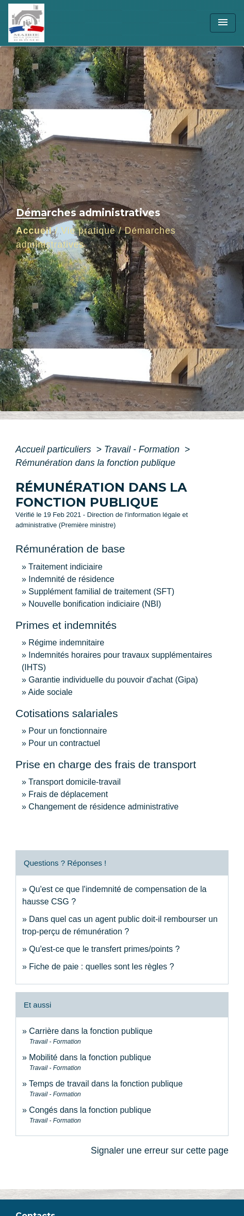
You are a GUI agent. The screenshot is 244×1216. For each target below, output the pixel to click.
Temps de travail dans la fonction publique (106, 1083)
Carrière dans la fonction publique (90, 1031)
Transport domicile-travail (74, 781)
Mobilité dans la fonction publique (90, 1057)
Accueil (34, 230)
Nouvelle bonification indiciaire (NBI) (94, 603)
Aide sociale (50, 692)
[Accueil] (47, 23)
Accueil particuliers (54, 449)
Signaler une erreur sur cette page (160, 1150)
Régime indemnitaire (66, 642)
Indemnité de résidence (71, 579)
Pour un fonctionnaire (67, 730)
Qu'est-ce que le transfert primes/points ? (104, 949)
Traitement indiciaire (65, 566)
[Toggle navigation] (223, 23)
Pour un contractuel (64, 743)
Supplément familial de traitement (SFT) (101, 591)
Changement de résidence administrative (103, 806)
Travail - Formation (143, 449)
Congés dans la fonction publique (90, 1110)
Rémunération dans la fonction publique (95, 463)
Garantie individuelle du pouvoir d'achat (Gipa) (113, 679)
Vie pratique (88, 230)
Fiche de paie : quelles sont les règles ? (101, 966)
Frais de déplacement (68, 794)
